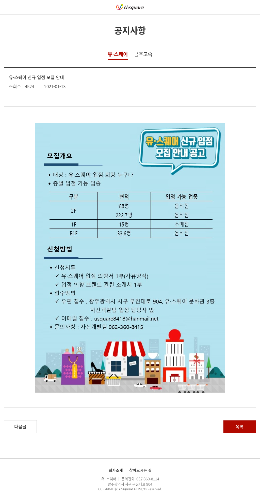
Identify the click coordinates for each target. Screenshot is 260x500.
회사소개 (116, 470)
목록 (240, 426)
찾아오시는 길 (140, 470)
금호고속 (143, 54)
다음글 (20, 426)
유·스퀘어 (118, 54)
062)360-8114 (147, 478)
